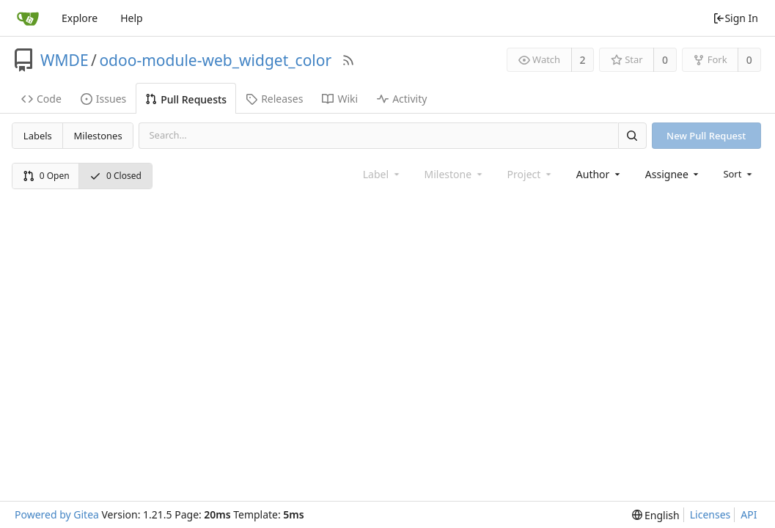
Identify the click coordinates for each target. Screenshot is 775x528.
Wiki (340, 99)
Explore (80, 18)
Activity (402, 99)
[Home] (27, 18)
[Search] (632, 135)
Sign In (735, 18)
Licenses (710, 514)
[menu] (738, 174)
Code (41, 99)
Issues (103, 99)
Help (131, 18)
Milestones (98, 135)
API (749, 514)
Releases (274, 99)
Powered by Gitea (57, 514)
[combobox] (599, 174)
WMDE (64, 60)
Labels (37, 135)
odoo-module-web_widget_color (215, 60)
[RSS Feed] (348, 60)
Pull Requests (186, 99)
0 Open (46, 175)
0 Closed (115, 175)
